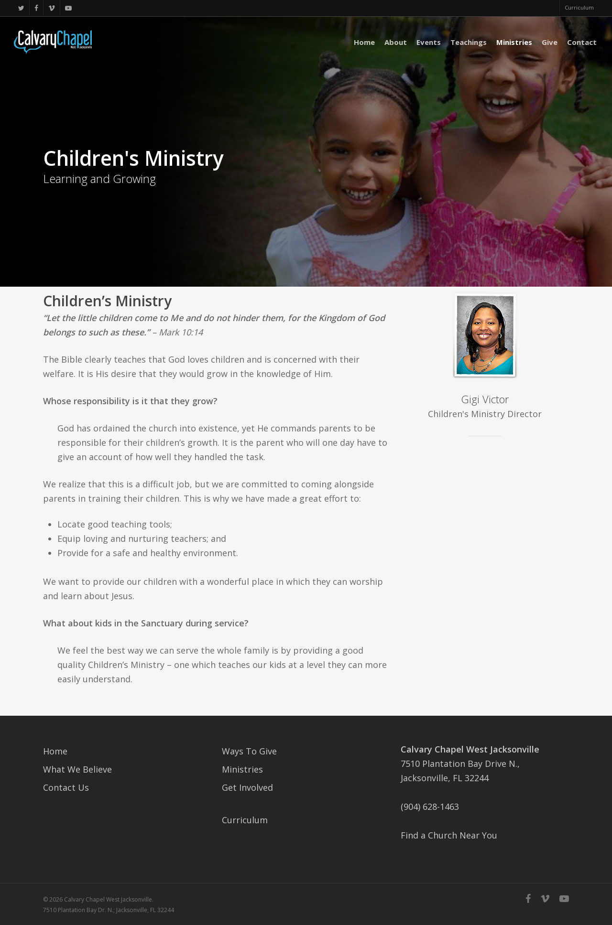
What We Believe (77, 769)
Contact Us (66, 787)
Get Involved (247, 787)
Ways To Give (249, 751)
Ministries (242, 769)
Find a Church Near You (449, 835)
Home (55, 751)
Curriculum (245, 820)
